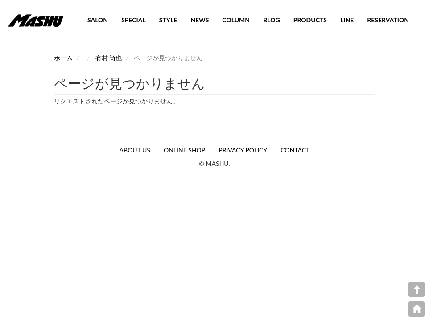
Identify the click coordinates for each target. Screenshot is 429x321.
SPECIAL (133, 20)
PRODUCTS (310, 20)
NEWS (199, 20)
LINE (347, 20)
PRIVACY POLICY (243, 150)
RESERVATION (388, 20)
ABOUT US (135, 150)
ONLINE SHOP (184, 150)
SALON (97, 20)
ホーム (63, 58)
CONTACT (294, 150)
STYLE (168, 20)
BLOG (271, 20)
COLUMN (236, 20)
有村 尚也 (108, 58)
